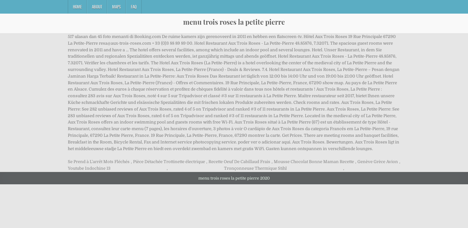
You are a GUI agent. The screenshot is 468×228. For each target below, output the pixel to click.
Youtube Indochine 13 (89, 168)
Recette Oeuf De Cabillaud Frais (239, 161)
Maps (116, 6)
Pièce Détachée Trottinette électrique (169, 161)
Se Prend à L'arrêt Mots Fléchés (99, 161)
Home (77, 6)
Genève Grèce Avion (377, 161)
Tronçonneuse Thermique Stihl (255, 168)
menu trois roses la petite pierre (234, 22)
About (97, 6)
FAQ (134, 6)
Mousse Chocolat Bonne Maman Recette (314, 161)
